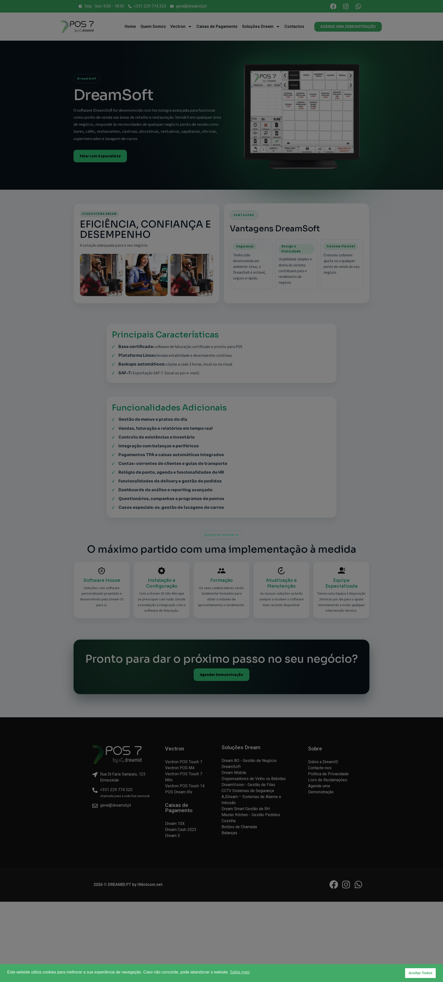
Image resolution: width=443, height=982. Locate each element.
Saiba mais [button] (240, 972)
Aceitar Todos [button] (420, 973)
